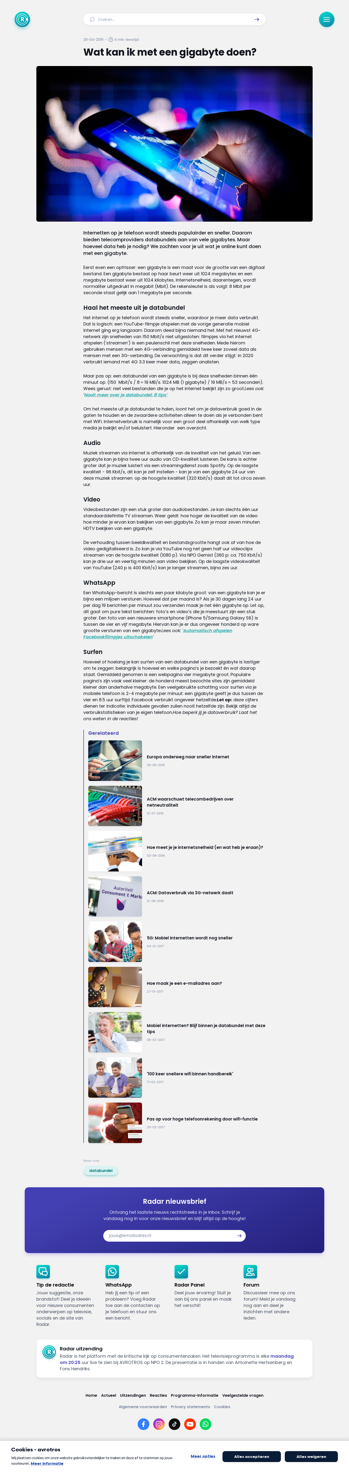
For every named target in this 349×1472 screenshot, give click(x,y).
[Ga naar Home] (22, 19)
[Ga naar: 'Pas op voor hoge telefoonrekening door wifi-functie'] (177, 1123)
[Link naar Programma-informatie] (194, 1395)
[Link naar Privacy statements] (190, 1407)
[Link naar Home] (91, 1395)
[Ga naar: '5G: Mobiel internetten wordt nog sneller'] (177, 941)
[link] (100, 1171)
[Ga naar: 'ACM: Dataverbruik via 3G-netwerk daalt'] (177, 896)
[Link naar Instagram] (159, 1424)
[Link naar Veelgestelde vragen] (242, 1395)
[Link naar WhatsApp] (205, 1424)
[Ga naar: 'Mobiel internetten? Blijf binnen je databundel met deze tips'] (177, 1032)
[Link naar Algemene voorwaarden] (143, 1407)
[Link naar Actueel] (108, 1395)
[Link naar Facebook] (143, 1424)
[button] (257, 19)
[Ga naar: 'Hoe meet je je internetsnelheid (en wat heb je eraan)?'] (177, 851)
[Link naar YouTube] (190, 1424)
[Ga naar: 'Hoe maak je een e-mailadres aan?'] (177, 987)
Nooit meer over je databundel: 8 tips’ (126, 395)
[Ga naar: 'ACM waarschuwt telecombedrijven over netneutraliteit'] (177, 806)
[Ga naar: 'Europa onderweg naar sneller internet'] (177, 760)
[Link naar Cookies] (222, 1407)
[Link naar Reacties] (158, 1395)
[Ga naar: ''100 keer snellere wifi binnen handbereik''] (177, 1077)
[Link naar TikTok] (174, 1424)
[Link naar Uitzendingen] (133, 1395)
